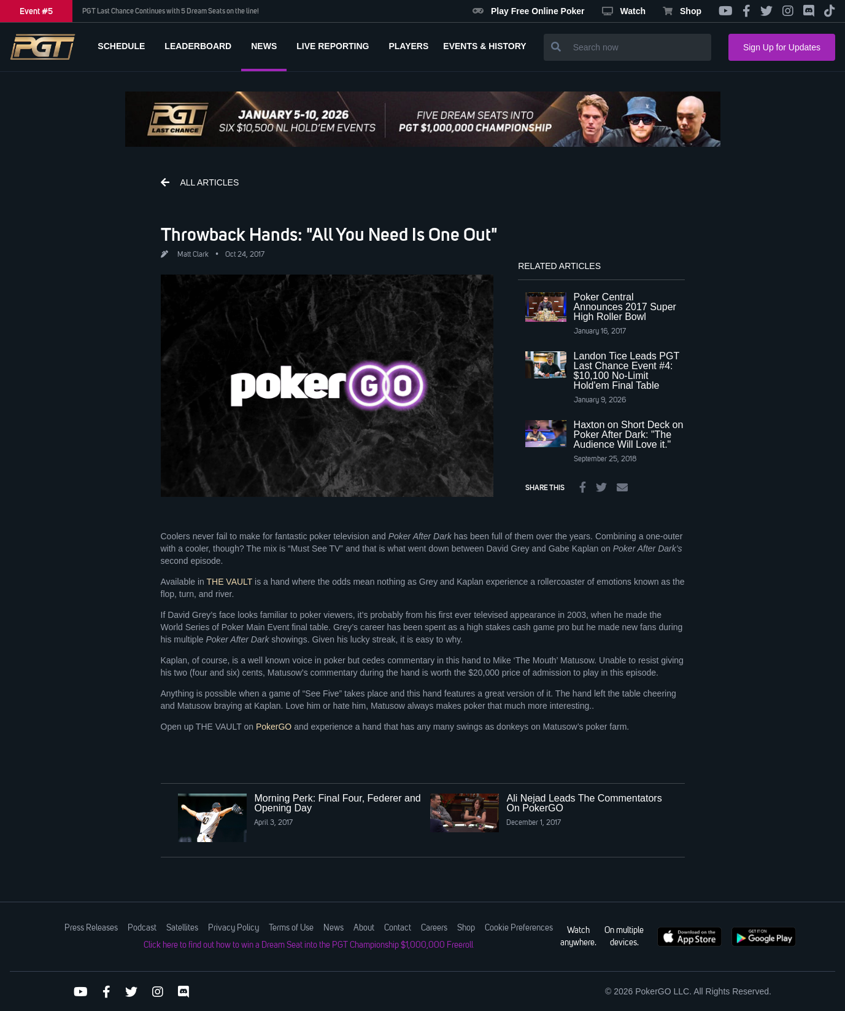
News (333, 928)
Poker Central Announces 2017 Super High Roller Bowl (625, 307)
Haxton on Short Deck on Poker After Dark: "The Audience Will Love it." (629, 435)
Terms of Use (291, 928)
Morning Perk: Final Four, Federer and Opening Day (337, 803)
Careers (434, 928)
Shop (682, 11)
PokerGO (273, 727)
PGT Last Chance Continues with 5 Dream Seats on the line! (170, 11)
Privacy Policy (233, 928)
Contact (397, 928)
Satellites (182, 928)
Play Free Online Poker (529, 11)
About (363, 928)
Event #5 (36, 11)
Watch (624, 11)
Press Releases (91, 928)
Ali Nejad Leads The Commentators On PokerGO (584, 803)
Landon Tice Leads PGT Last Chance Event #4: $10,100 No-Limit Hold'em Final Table (626, 371)
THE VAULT (229, 582)
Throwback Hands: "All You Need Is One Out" (329, 234)
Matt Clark (193, 255)
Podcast (142, 928)
